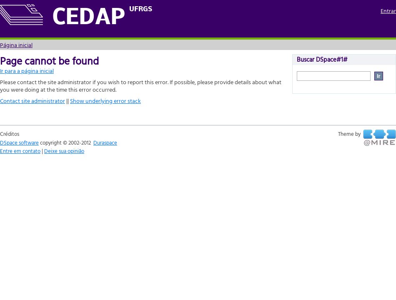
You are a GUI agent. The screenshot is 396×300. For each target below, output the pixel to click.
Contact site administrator (32, 100)
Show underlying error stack (105, 100)
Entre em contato (20, 151)
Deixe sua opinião (64, 151)
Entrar (388, 10)
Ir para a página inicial (27, 70)
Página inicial (16, 44)
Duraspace (105, 142)
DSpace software (19, 142)
